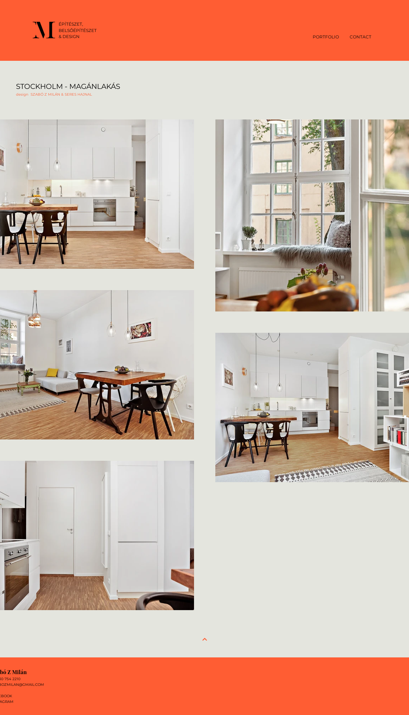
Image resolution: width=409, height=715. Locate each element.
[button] (325, 36)
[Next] (204, 639)
